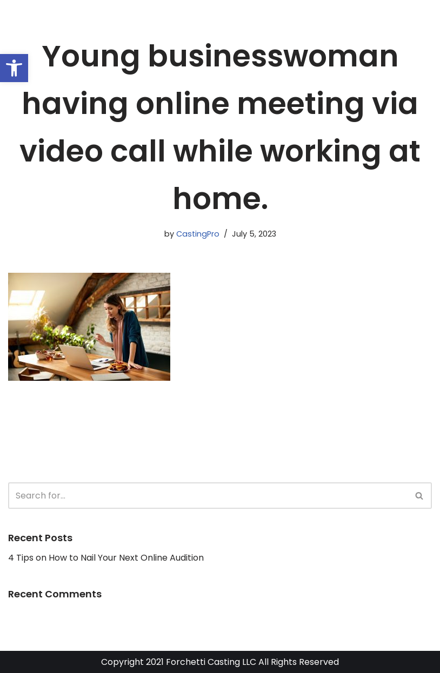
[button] (14, 68)
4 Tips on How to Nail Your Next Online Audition (106, 557)
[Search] (208, 495)
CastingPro (197, 233)
